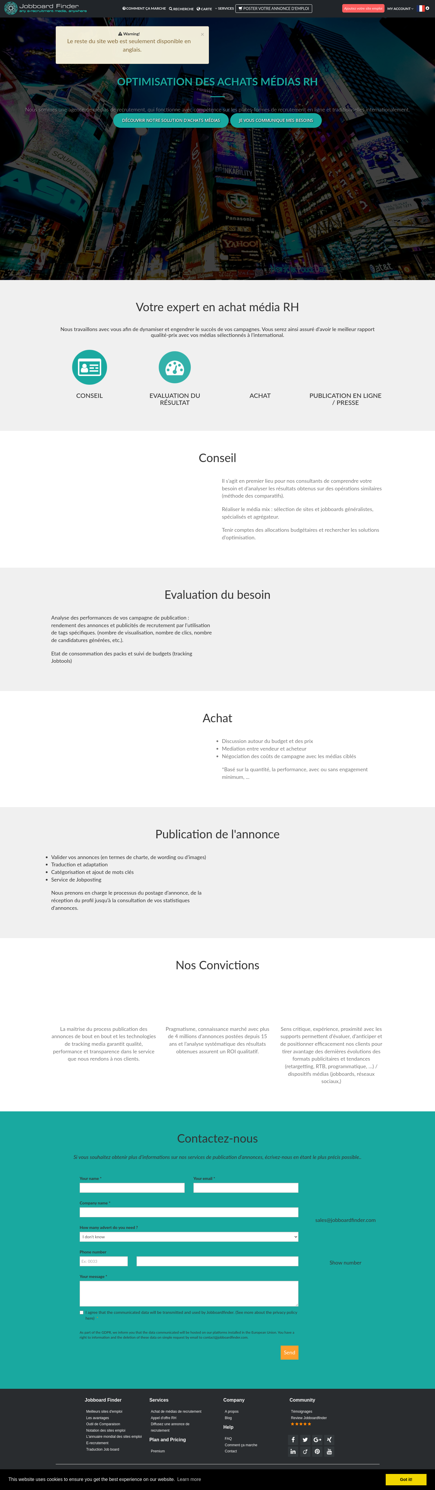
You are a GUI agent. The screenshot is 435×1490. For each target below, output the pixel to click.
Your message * (93, 1276)
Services (224, 8)
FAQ (228, 1439)
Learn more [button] (189, 1479)
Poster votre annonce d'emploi (274, 8)
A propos (232, 1411)
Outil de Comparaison (103, 1424)
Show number (345, 1262)
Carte (204, 9)
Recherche (181, 9)
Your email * (204, 1178)
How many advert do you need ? (109, 1227)
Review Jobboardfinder (309, 1421)
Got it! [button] (406, 1479)
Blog (228, 1418)
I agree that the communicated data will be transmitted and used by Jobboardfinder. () (188, 1315)
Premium (158, 1451)
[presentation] (124, 1357)
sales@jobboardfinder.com (345, 1220)
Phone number (93, 1251)
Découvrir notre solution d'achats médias (171, 120)
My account (400, 8)
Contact (231, 1451)
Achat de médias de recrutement (176, 1411)
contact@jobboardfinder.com (225, 1337)
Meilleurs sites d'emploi (104, 1411)
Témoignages (301, 1411)
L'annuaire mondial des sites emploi (114, 1437)
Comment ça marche (144, 8)
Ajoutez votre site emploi (363, 8)
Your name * (91, 1178)
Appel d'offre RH (163, 1418)
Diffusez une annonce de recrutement (170, 1427)
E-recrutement (97, 1443)
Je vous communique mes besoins (276, 120)
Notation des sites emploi (105, 1430)
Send (289, 1352)
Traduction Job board (102, 1449)
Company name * (95, 1202)
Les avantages (97, 1418)
